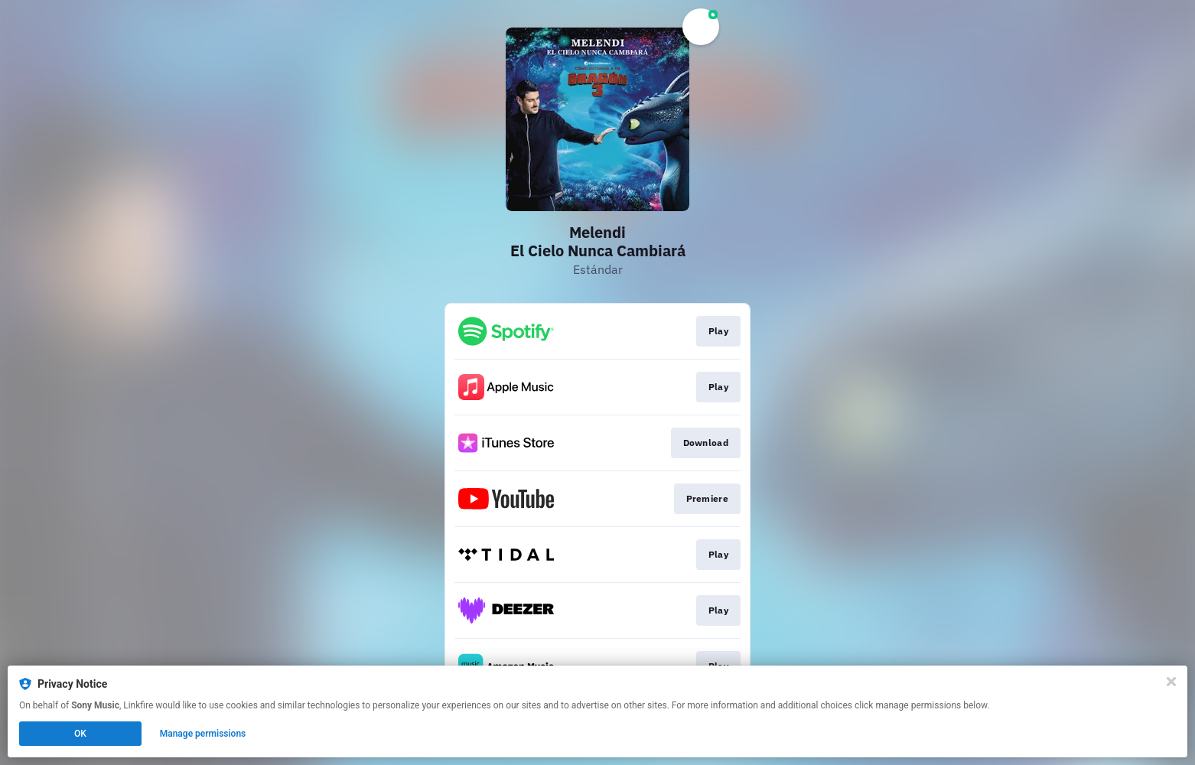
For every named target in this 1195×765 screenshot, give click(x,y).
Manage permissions (203, 733)
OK (80, 733)
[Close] (1171, 681)
